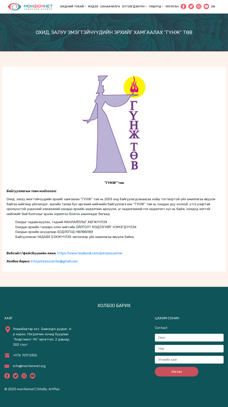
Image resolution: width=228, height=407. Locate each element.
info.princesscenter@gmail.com (54, 261)
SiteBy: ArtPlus (48, 389)
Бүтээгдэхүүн (133, 6)
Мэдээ (93, 6)
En (213, 6)
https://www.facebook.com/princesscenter (89, 253)
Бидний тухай (72, 6)
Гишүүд (155, 6)
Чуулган (172, 6)
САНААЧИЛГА (110, 6)
